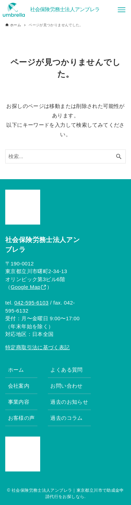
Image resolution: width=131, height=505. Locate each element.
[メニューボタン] (122, 10)
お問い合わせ (66, 386)
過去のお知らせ (69, 402)
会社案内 (19, 386)
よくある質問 (66, 370)
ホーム (16, 370)
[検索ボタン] (119, 156)
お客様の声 (21, 418)
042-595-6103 (31, 303)
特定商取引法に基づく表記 (37, 347)
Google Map (25, 287)
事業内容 (19, 402)
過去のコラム (66, 418)
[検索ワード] (65, 156)
